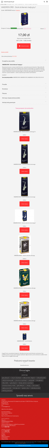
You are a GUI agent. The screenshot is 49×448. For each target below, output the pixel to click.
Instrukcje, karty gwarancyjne (24, 102)
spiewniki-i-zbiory (25, 388)
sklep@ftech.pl (7, 406)
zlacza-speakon (35, 385)
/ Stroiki (15, 4)
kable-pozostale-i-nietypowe (29, 377)
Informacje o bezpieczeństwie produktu (24, 97)
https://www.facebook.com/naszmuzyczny (10, 416)
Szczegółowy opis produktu (24, 60)
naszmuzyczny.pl (9, 2)
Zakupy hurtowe (4, 439)
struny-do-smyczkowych (16, 377)
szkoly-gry (28, 385)
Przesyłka (24, 84)
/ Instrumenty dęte (10, 4)
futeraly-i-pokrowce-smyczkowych (26, 383)
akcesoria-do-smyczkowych (21, 380)
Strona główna (3, 4)
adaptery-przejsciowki (6, 388)
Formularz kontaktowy (5, 411)
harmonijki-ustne (16, 388)
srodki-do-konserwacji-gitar (7, 380)
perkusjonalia (31, 380)
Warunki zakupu (4, 437)
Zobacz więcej (24, 138)
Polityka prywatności (5, 436)
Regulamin (3, 435)
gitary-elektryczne (20, 385)
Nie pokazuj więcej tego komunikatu (25, 445)
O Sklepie (3, 434)
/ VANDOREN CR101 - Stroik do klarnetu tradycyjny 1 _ (27, 4)
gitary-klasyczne (13, 383)
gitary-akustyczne (5, 377)
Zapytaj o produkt (4, 52)
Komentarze (24, 88)
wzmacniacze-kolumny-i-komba (8, 385)
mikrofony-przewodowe (7, 390)
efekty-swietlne (5, 383)
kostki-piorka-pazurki (41, 377)
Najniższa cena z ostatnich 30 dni (23, 38)
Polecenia (24, 93)
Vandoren (18, 10)
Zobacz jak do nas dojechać (6, 413)
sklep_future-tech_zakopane (6, 409)
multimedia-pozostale (35, 388)
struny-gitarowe (39, 380)
